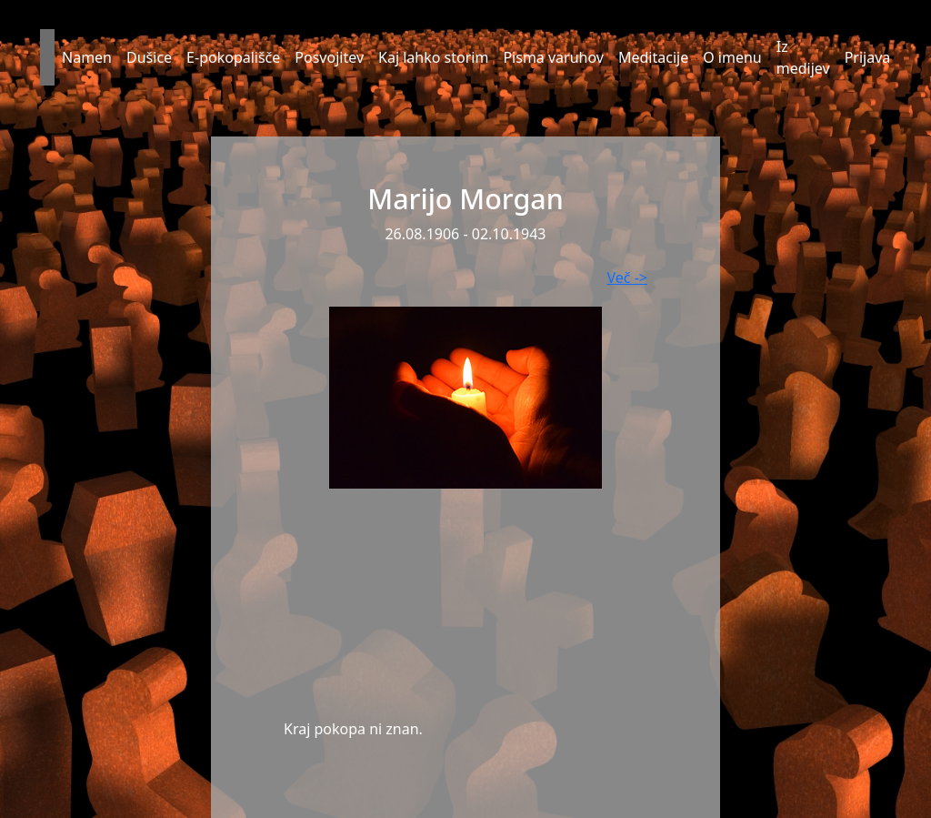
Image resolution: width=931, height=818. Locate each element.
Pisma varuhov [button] (553, 57)
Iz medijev (803, 57)
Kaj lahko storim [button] (433, 57)
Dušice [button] (149, 57)
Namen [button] (87, 57)
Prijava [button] (868, 57)
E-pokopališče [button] (233, 57)
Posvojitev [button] (329, 57)
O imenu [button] (732, 57)
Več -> (627, 278)
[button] (47, 57)
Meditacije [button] (653, 57)
